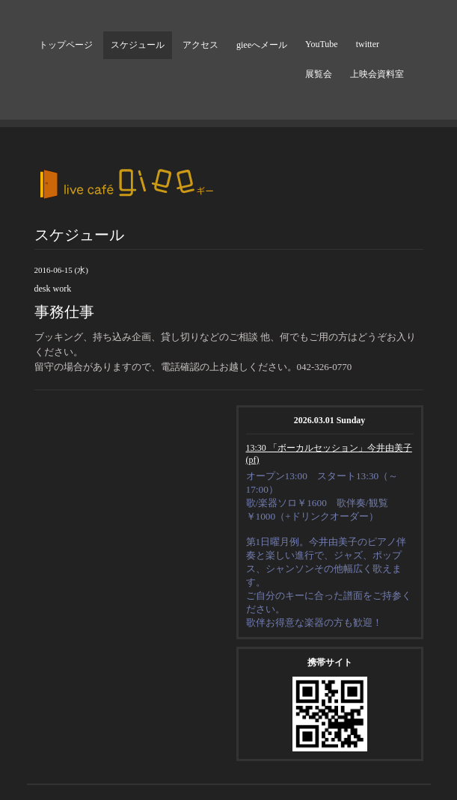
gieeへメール (261, 45)
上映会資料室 (377, 74)
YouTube (321, 44)
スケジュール (138, 45)
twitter (367, 44)
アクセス (200, 45)
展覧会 (318, 74)
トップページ (66, 45)
